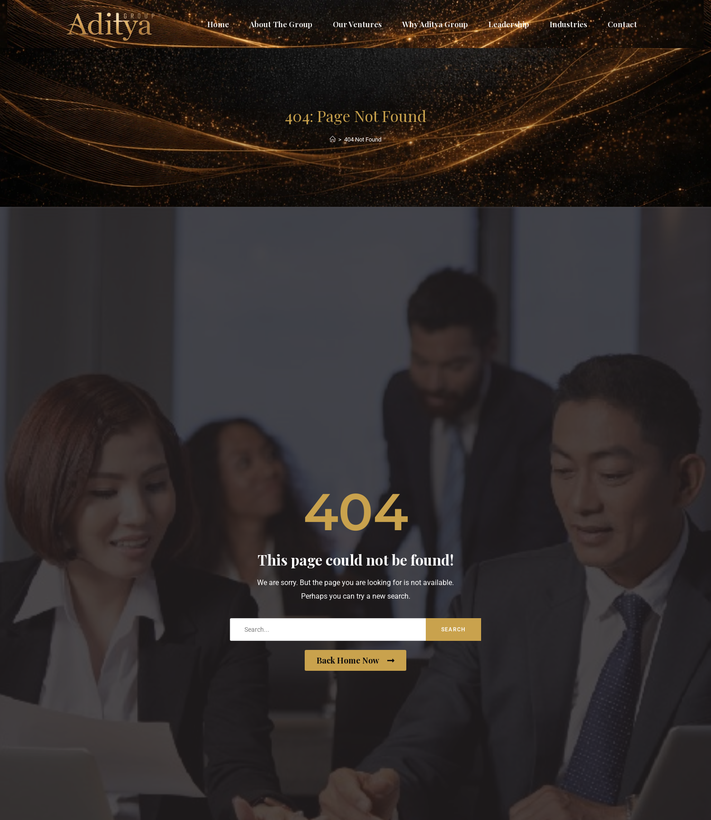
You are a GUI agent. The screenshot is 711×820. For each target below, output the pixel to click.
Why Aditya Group (435, 24)
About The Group (280, 24)
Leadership (508, 24)
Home (218, 24)
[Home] (333, 139)
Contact (622, 24)
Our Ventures (357, 24)
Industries (568, 24)
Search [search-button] (453, 629)
